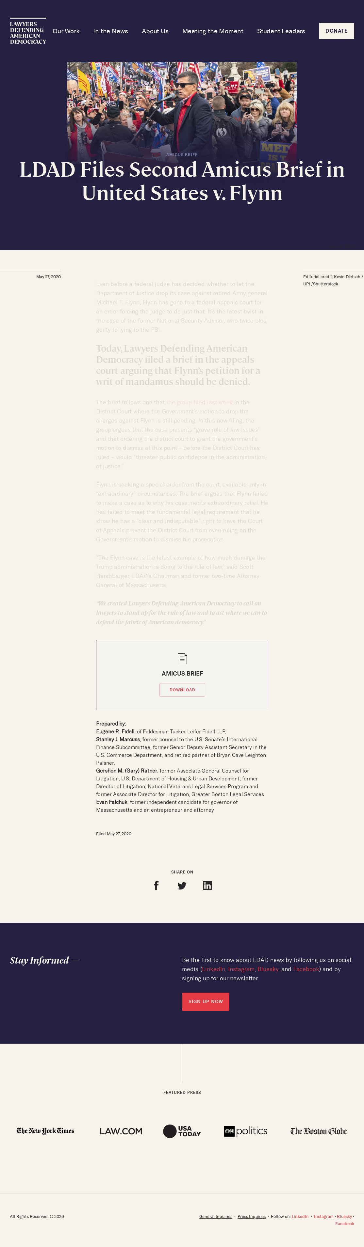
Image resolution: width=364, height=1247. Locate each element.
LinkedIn (213, 969)
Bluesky (267, 969)
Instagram (241, 969)
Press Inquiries (252, 1216)
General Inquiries (215, 1216)
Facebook (306, 969)
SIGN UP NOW (206, 1001)
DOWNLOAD (182, 689)
